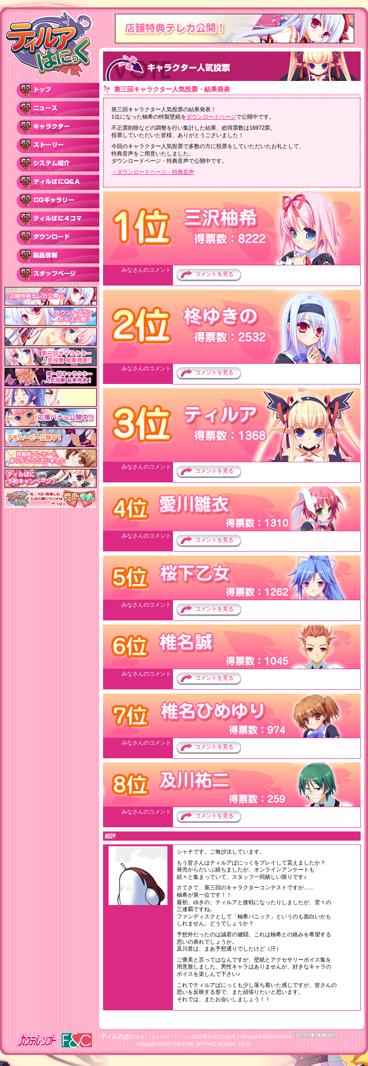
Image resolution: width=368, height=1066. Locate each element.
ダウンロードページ (211, 117)
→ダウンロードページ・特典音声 (152, 172)
